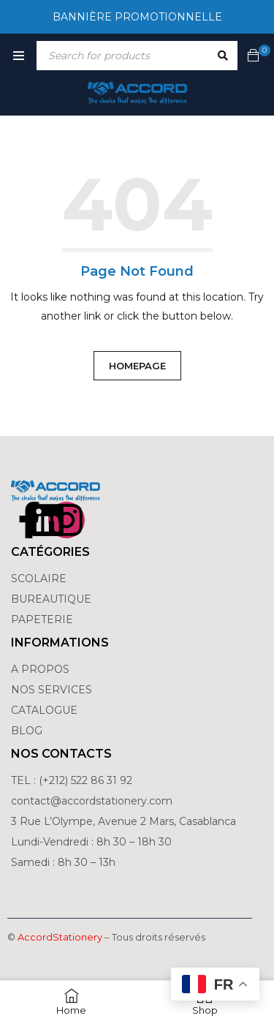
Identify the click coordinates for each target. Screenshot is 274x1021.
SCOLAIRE (40, 578)
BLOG (26, 730)
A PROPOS (40, 669)
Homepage (137, 366)
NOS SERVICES (51, 689)
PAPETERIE (42, 619)
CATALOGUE (44, 710)
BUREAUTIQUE (51, 599)
